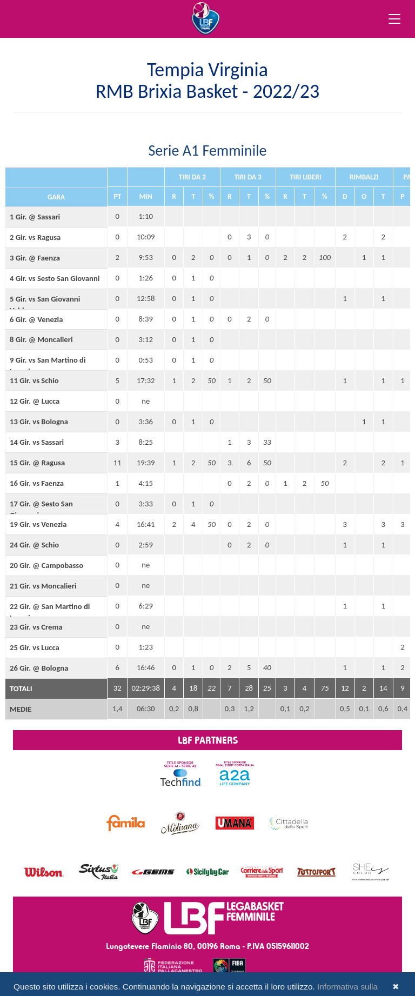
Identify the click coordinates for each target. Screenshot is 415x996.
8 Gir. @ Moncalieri (41, 339)
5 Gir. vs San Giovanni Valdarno (45, 304)
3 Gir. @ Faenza (35, 258)
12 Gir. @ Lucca (34, 401)
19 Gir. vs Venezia (38, 524)
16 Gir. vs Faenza (37, 483)
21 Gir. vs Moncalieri (43, 586)
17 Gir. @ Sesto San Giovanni (41, 509)
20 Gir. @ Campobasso (46, 565)
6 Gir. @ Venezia (36, 319)
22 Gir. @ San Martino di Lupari (50, 612)
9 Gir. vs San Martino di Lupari (48, 365)
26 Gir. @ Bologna (39, 668)
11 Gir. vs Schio (34, 380)
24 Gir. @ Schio (34, 545)
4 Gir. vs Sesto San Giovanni (54, 278)
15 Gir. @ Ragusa (37, 462)
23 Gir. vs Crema (36, 627)
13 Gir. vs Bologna (39, 421)
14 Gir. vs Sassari (37, 442)
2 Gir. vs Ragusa (35, 237)
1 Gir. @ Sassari (35, 217)
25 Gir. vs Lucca (34, 647)
